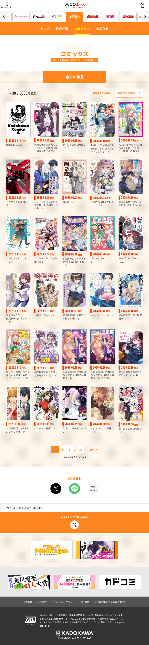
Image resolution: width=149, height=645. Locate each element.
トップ (45, 28)
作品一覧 (62, 28)
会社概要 (28, 601)
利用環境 (85, 601)
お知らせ (102, 28)
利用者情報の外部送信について (110, 601)
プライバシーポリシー (63, 601)
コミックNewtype (21, 507)
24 (80, 449)
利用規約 (42, 601)
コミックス (82, 28)
